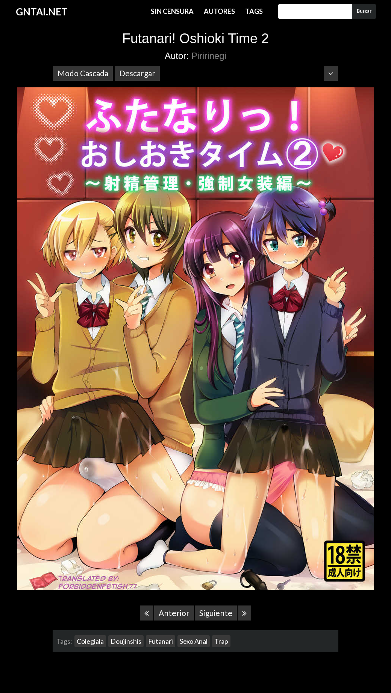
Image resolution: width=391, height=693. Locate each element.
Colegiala (90, 641)
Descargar (137, 73)
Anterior (174, 613)
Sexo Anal (194, 641)
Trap (221, 641)
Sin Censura (172, 11)
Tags (254, 11)
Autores (219, 11)
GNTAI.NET (42, 12)
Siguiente (215, 613)
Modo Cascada (83, 73)
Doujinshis (126, 641)
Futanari (160, 641)
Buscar (364, 11)
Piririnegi (208, 56)
